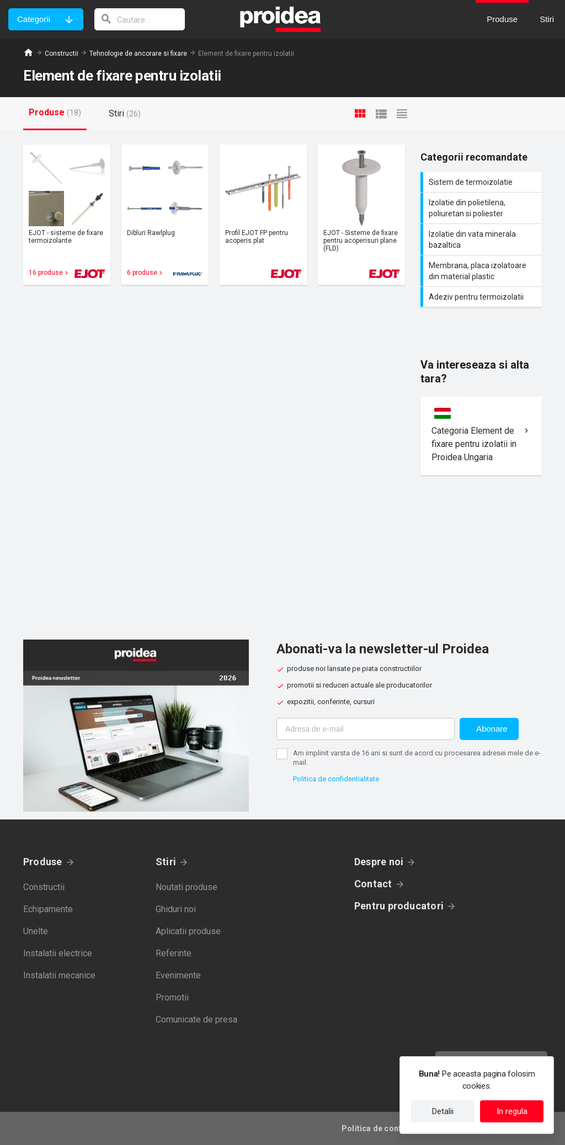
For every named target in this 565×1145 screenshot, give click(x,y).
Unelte (35, 931)
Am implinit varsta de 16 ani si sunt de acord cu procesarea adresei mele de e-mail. (417, 757)
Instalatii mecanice (59, 975)
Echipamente (48, 909)
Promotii (172, 997)
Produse (42, 861)
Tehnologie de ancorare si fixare (138, 53)
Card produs (66, 215)
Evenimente (178, 975)
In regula (512, 1111)
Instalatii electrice (57, 953)
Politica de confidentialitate (336, 779)
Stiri (166, 861)
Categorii (33, 19)
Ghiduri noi (176, 909)
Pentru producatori (399, 906)
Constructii (61, 53)
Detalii (443, 1111)
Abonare (492, 728)
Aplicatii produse (188, 931)
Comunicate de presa (196, 1019)
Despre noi (378, 861)
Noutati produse (186, 887)
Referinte (173, 953)
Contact (373, 884)
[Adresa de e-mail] (365, 729)
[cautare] (139, 19)
